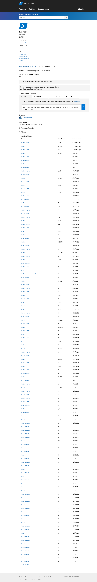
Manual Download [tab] (71, 97)
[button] (19, 93)
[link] (24, 9)
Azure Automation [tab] (56, 97)
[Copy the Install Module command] (83, 107)
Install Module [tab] (25, 97)
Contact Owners (24, 58)
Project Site (22, 54)
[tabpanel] (53, 105)
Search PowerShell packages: (28, 14)
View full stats (23, 43)
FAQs (51, 577)
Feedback (46, 577)
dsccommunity (27, 117)
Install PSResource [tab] (40, 97)
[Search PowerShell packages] (66, 17)
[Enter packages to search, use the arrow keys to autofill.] (41, 17)
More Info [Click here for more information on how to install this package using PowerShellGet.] (77, 101)
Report (21, 60)
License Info (23, 56)
